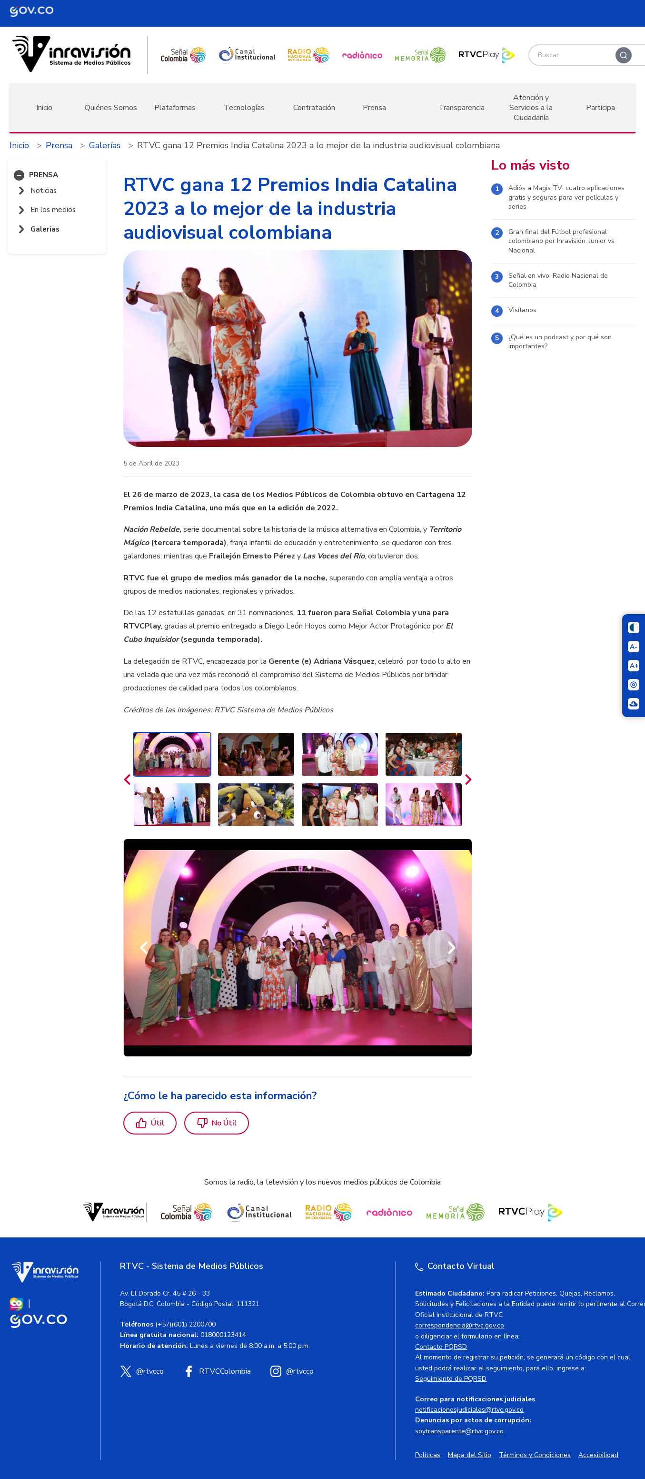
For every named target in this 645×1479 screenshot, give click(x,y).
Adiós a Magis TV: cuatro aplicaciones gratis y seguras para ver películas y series (566, 197)
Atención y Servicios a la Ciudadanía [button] (531, 107)
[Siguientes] (468, 779)
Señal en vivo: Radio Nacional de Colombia (558, 280)
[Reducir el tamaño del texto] (633, 646)
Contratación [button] (314, 107)
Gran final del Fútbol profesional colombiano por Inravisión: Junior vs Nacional (561, 241)
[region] (297, 602)
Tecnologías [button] (244, 107)
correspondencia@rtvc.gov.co (459, 1325)
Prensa (59, 145)
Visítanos (522, 309)
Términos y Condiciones (535, 1454)
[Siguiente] (451, 947)
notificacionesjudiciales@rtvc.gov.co (469, 1409)
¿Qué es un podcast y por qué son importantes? (560, 342)
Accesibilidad (598, 1454)
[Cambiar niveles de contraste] (633, 627)
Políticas (427, 1454)
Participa (600, 107)
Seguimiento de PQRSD (450, 1378)
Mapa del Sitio (469, 1454)
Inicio (44, 107)
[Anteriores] (127, 779)
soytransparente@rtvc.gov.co (459, 1431)
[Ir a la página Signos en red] (633, 703)
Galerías (104, 145)
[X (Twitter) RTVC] (142, 1371)
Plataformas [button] (175, 107)
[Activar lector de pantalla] (633, 684)
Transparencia (461, 107)
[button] (19, 175)
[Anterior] (143, 947)
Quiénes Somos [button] (111, 107)
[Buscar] (623, 55)
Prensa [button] (374, 107)
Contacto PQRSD (441, 1346)
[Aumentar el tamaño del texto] (633, 665)
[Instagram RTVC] (292, 1371)
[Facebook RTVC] (217, 1371)
